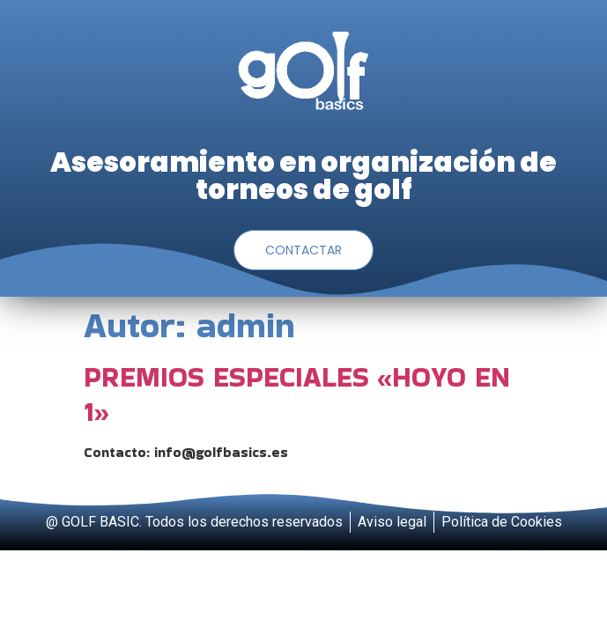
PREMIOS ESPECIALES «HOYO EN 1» (297, 393)
